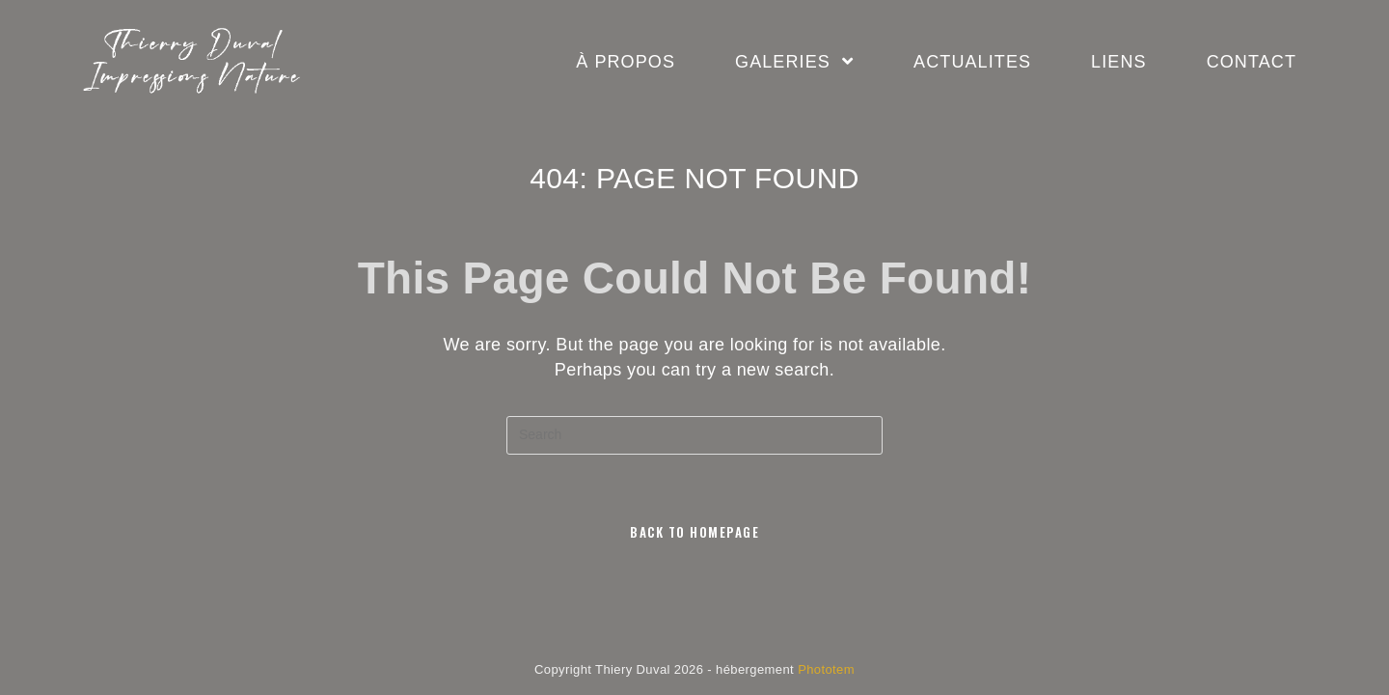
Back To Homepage (694, 532)
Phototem (826, 669)
